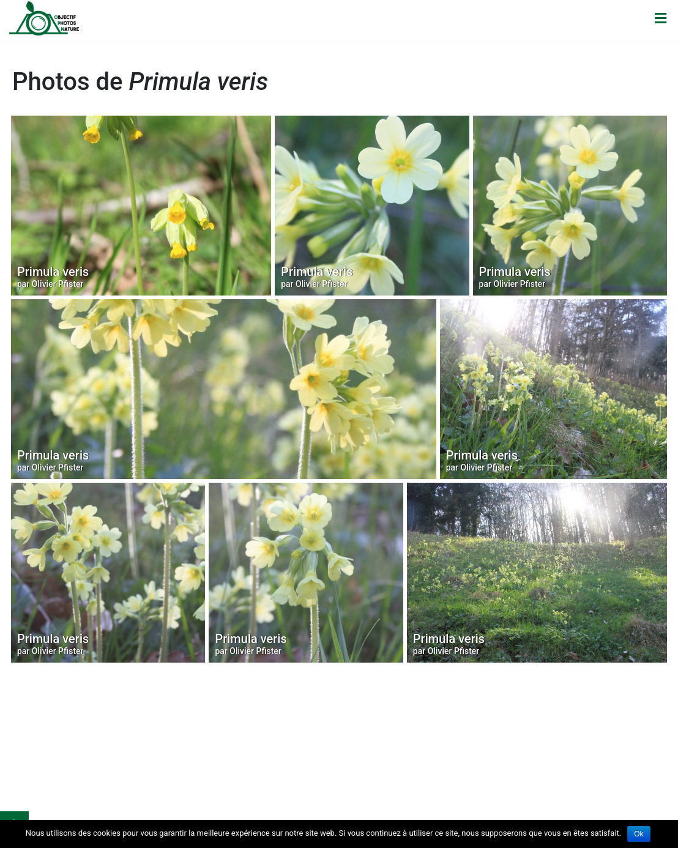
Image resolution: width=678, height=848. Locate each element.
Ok (638, 834)
